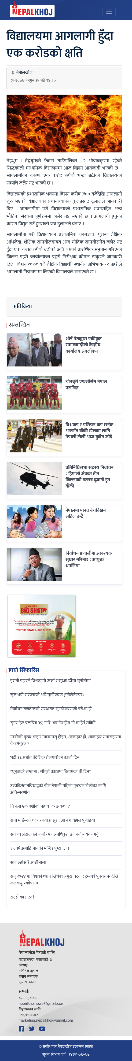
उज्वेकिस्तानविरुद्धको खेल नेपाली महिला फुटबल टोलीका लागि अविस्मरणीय (58, 789)
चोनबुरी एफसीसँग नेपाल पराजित (86, 385)
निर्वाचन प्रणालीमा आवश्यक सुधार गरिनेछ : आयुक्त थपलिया (89, 559)
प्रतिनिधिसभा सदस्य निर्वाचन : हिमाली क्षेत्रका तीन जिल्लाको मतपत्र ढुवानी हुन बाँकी (90, 477)
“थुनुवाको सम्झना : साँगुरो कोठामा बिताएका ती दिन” (50, 771)
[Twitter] (32, 1028)
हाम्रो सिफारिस (24, 670)
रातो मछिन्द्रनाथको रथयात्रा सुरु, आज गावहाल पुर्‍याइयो (52, 820)
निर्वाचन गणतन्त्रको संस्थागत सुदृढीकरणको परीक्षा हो (51, 709)
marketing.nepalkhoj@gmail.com (46, 1020)
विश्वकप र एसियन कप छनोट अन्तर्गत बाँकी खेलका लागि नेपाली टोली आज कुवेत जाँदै (89, 431)
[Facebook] (22, 1028)
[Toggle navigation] (109, 11)
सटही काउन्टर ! (22, 897)
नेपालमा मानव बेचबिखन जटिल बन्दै (86, 513)
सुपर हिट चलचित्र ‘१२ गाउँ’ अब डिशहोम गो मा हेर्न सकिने (52, 723)
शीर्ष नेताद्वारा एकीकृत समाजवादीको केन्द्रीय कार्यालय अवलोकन (84, 345)
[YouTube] (42, 1028)
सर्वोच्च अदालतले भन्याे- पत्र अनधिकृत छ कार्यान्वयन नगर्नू (54, 834)
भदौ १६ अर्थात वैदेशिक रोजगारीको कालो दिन (44, 757)
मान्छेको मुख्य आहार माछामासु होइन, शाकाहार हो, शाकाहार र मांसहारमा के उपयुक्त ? (65, 740)
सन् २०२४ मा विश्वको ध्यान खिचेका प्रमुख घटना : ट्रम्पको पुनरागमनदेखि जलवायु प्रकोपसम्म (64, 879)
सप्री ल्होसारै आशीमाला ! (29, 862)
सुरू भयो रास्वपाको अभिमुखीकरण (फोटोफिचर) (47, 695)
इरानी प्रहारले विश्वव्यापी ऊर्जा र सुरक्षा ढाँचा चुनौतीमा (50, 680)
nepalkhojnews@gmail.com (41, 1004)
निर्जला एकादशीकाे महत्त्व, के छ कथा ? (40, 806)
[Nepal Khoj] (32, 11)
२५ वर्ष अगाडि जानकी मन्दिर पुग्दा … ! (39, 848)
